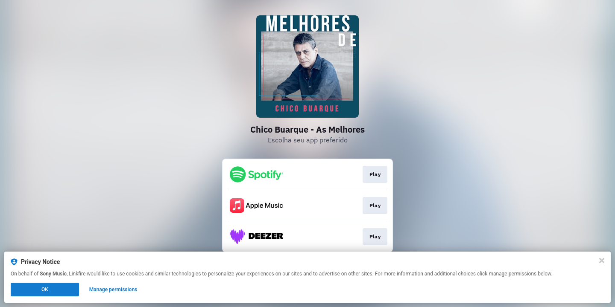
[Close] (602, 260)
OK (44, 290)
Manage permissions (113, 290)
